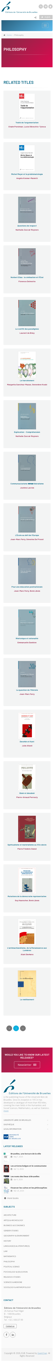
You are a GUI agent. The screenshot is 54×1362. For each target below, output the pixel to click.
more (6, 1110)
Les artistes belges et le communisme (28, 1166)
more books (11, 1198)
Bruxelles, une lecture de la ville (26, 1153)
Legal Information (12, 1129)
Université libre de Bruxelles (17, 1120)
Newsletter (27, 1065)
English (45, 17)
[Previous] (9, 1028)
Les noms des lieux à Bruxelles (25, 1176)
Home (9, 35)
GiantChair (42, 1353)
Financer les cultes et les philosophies (29, 1187)
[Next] (23, 1028)
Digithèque (9, 1124)
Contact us (10, 1326)
